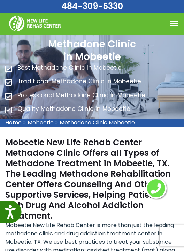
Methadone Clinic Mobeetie (97, 123)
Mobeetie (41, 123)
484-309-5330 (92, 6)
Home (13, 123)
